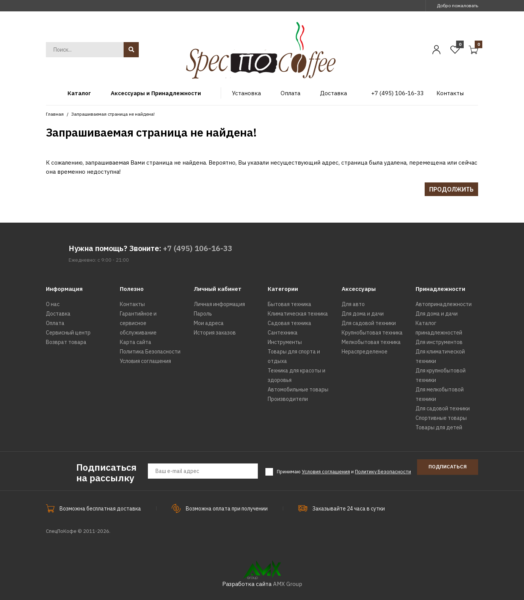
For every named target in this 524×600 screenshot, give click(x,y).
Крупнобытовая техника (372, 332)
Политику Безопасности (383, 471)
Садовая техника (289, 323)
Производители (288, 399)
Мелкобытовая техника (371, 342)
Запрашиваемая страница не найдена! (113, 114)
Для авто (353, 304)
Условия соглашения (145, 361)
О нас (53, 304)
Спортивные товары (441, 418)
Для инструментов (439, 342)
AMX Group (287, 583)
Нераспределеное (365, 351)
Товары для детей (439, 427)
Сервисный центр (68, 332)
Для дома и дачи (363, 313)
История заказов (215, 332)
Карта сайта (135, 342)
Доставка (58, 313)
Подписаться (447, 466)
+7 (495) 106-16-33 (197, 248)
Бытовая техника (289, 304)
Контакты (132, 304)
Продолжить (451, 189)
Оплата (55, 323)
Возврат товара (66, 342)
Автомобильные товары (298, 389)
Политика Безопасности (150, 351)
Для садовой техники (369, 323)
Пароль (203, 313)
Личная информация (219, 304)
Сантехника (283, 332)
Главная (55, 114)
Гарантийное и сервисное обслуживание (138, 323)
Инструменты (285, 342)
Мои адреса (209, 323)
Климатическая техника (298, 313)
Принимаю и (344, 472)
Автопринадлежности (444, 304)
